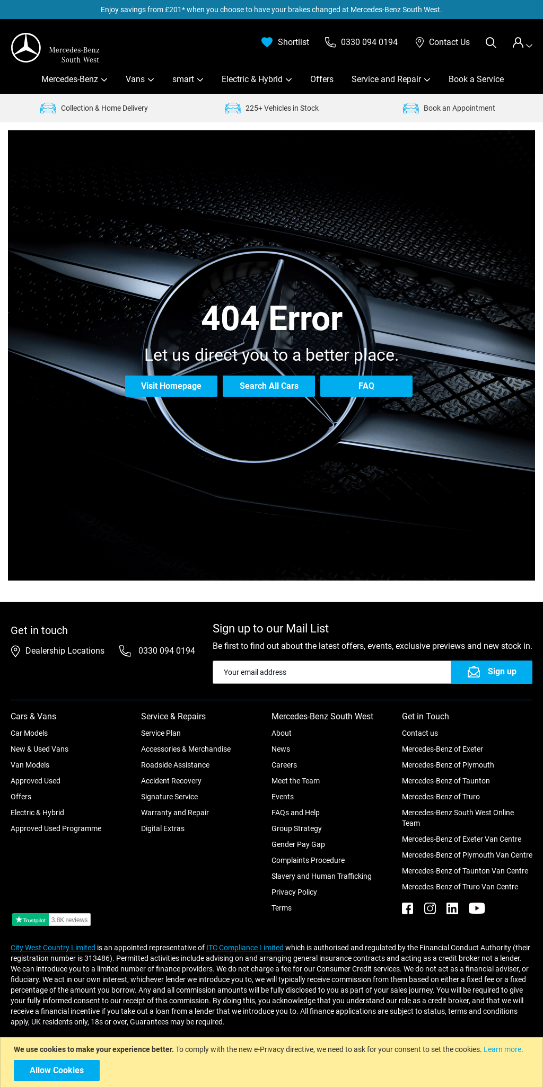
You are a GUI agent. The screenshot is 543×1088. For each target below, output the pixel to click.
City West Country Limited (53, 947)
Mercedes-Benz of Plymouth (448, 765)
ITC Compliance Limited (245, 947)
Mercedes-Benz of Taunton (446, 781)
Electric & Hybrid (252, 79)
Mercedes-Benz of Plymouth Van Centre (467, 855)
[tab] (522, 42)
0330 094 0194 (165, 651)
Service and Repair (386, 79)
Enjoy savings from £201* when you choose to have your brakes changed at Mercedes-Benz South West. (271, 9)
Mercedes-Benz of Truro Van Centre (460, 886)
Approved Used (35, 781)
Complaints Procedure (308, 860)
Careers (284, 765)
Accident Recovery (171, 781)
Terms (282, 908)
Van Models (30, 765)
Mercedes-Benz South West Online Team (458, 817)
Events (283, 796)
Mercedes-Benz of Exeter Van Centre (461, 839)
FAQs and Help (296, 812)
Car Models (29, 733)
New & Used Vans (39, 749)
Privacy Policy (294, 892)
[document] (273, 1062)
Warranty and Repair (175, 812)
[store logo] (56, 48)
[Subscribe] (491, 672)
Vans (135, 79)
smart (183, 79)
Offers (322, 79)
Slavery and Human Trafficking (322, 876)
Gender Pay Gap (298, 844)
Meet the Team (296, 781)
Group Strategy (297, 828)
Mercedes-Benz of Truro (441, 796)
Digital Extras (163, 828)
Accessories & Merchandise (186, 749)
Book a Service (476, 79)
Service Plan (161, 733)
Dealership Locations (64, 651)
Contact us (420, 733)
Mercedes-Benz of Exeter (442, 749)
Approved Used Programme (56, 828)
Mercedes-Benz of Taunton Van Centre (465, 871)
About (282, 733)
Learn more (502, 1049)
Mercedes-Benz (69, 79)
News (281, 749)
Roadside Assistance (175, 765)
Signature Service (169, 796)
